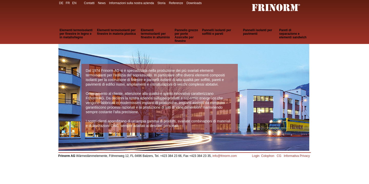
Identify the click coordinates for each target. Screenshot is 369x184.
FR (68, 3)
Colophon (268, 156)
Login (255, 156)
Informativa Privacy (297, 156)
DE (61, 3)
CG (279, 156)
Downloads (194, 3)
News (102, 3)
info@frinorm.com (224, 156)
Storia (161, 3)
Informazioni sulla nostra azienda (131, 3)
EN (74, 3)
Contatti (89, 3)
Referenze (176, 3)
